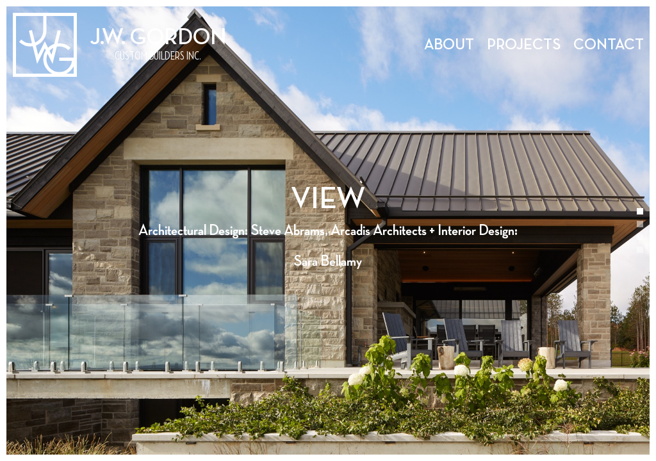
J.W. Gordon (158, 37)
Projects (524, 45)
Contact (608, 45)
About (449, 45)
